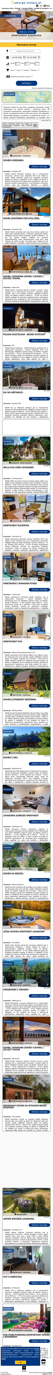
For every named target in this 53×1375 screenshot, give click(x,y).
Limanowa (7, 134)
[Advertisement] (26, 1160)
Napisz (50, 1374)
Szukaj (26, 83)
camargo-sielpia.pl (26, 2)
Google (36, 1349)
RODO (4, 1359)
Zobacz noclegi (39, 166)
